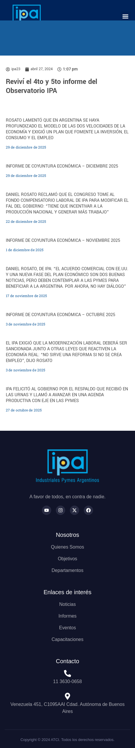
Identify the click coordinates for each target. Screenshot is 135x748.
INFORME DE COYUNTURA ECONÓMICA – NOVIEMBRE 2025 (63, 240)
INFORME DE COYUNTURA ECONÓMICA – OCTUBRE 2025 (60, 315)
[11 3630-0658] (67, 673)
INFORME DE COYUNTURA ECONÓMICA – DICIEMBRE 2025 (62, 166)
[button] (125, 16)
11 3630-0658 (67, 681)
